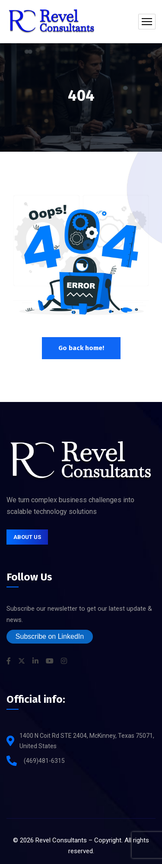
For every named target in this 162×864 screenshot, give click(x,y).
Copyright (107, 840)
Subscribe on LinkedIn (50, 636)
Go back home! (81, 348)
